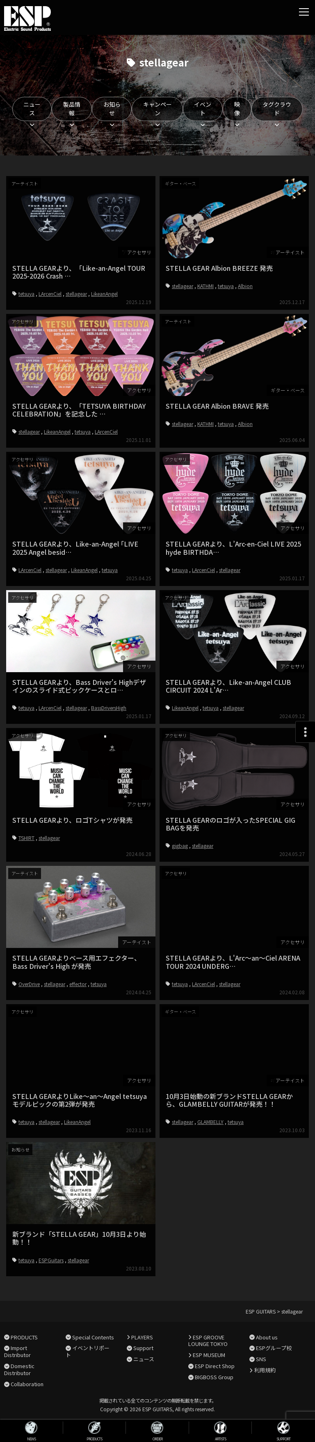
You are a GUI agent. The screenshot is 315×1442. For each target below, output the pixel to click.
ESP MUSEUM (209, 1355)
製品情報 (71, 108)
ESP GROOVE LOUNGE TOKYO (208, 1340)
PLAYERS (142, 1337)
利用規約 (265, 1370)
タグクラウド (276, 108)
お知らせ (112, 108)
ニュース (32, 108)
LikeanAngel (104, 293)
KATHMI (205, 285)
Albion (245, 285)
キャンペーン (157, 108)
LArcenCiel (50, 293)
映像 (237, 108)
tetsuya (26, 293)
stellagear (76, 293)
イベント (202, 108)
